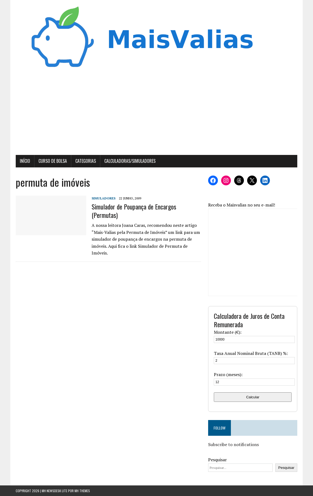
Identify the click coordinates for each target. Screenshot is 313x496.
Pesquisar (217, 460)
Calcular (252, 397)
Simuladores (103, 198)
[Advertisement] (157, 114)
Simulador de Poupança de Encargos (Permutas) (134, 211)
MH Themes (82, 490)
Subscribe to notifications (233, 444)
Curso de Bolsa (52, 161)
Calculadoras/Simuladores (130, 161)
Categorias (85, 161)
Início (25, 161)
